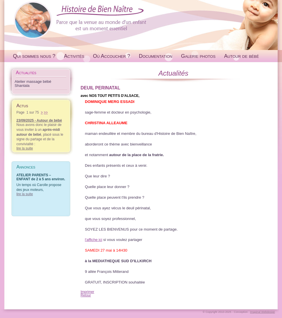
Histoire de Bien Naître (141, 20)
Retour (86, 295)
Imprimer (87, 292)
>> (46, 112)
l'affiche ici (93, 239)
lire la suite (24, 148)
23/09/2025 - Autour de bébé (39, 120)
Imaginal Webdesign (262, 311)
